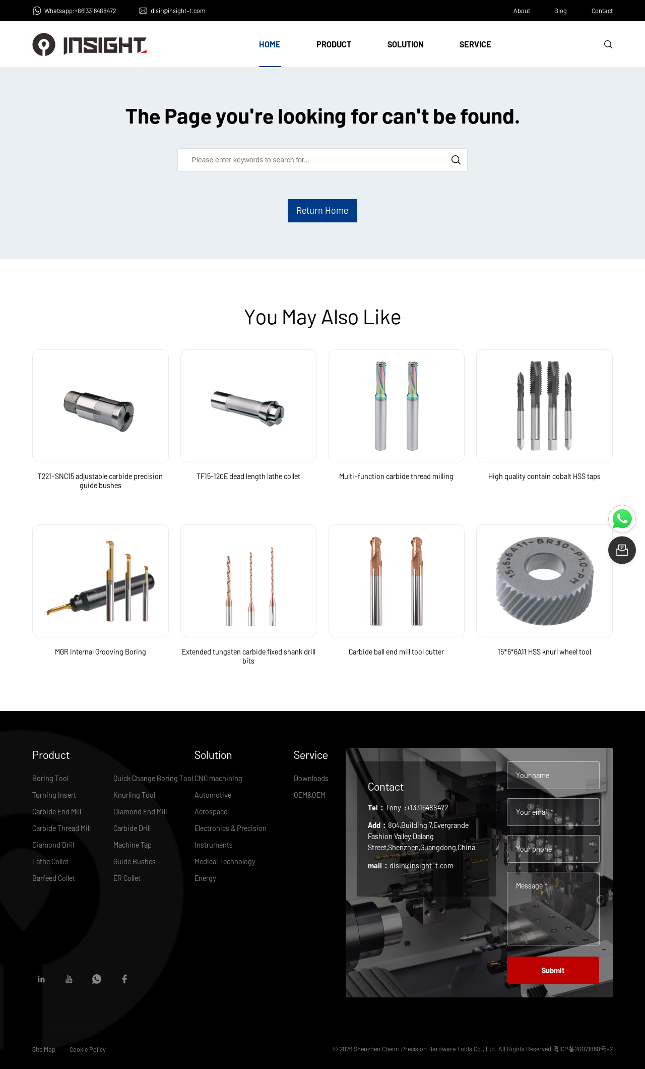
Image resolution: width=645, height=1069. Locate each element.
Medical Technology (225, 861)
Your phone (534, 848)
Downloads (311, 778)
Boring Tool (50, 778)
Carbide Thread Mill (61, 828)
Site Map (43, 1049)
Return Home (322, 210)
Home (270, 44)
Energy (205, 877)
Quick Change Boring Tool (153, 778)
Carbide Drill (132, 828)
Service (475, 44)
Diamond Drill (53, 844)
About (521, 11)
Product (333, 44)
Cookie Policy (88, 1049)
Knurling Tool (134, 794)
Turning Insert (54, 794)
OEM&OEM (310, 794)
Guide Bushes (134, 861)
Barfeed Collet (53, 877)
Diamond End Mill (140, 811)
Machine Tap (132, 844)
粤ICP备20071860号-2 (583, 1049)
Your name (532, 775)
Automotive (213, 794)
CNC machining (218, 778)
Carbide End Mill (56, 811)
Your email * (535, 811)
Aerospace (211, 811)
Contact (602, 11)
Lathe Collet (50, 861)
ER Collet (127, 877)
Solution (406, 44)
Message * (532, 885)
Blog (560, 11)
